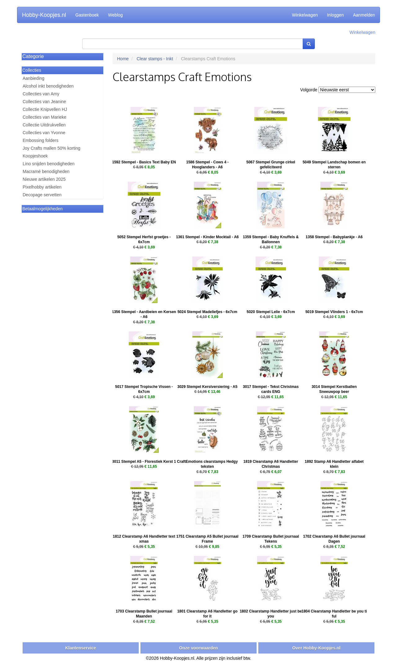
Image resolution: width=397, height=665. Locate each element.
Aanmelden (364, 14)
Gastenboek (87, 14)
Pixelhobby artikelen (42, 186)
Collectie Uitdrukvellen (44, 124)
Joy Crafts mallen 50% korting (51, 148)
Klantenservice (80, 647)
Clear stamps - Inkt (154, 58)
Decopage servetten (42, 194)
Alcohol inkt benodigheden (48, 86)
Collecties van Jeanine (44, 101)
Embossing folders (40, 140)
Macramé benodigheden (46, 171)
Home (123, 58)
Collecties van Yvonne (44, 132)
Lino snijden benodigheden (48, 163)
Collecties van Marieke (44, 117)
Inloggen (335, 14)
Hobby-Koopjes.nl (44, 15)
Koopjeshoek (35, 155)
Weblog (115, 14)
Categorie (33, 56)
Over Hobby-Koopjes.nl (316, 647)
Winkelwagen (305, 14)
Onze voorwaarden (198, 647)
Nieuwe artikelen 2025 (44, 179)
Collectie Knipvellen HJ (45, 109)
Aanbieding (33, 78)
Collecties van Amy (41, 93)
